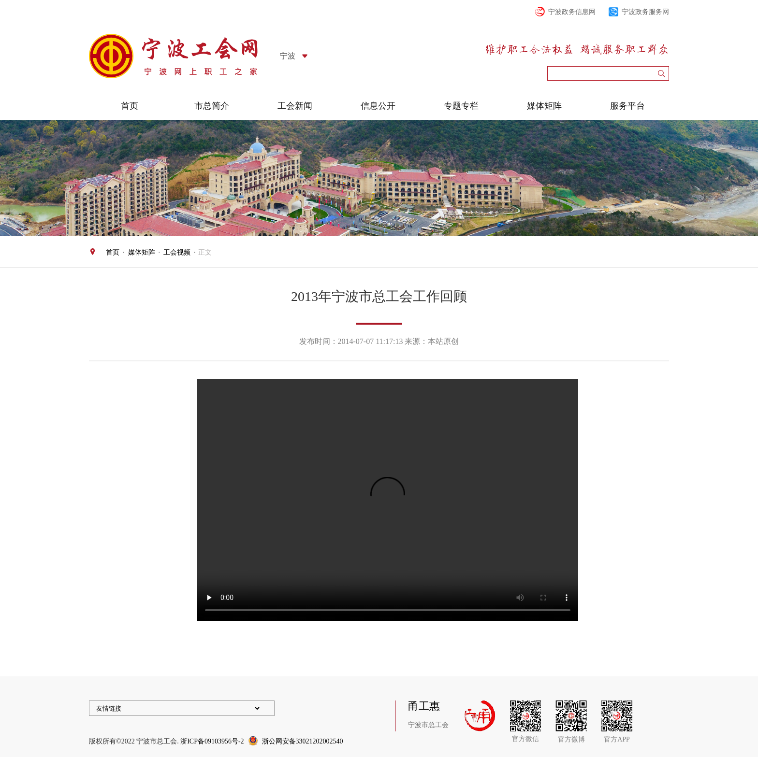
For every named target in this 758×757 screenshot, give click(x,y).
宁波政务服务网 (645, 11)
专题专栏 (461, 106)
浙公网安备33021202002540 (302, 741)
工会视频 (176, 252)
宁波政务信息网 (572, 11)
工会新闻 (294, 106)
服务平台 (627, 106)
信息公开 (378, 106)
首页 (129, 106)
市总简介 (211, 106)
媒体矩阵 (544, 106)
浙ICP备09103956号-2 (212, 741)
